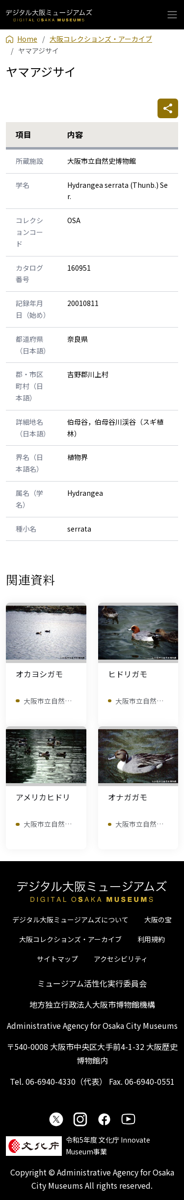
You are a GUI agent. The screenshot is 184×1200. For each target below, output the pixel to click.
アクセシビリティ (121, 959)
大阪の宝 (158, 919)
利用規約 (151, 939)
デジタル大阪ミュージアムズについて (70, 919)
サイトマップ (57, 959)
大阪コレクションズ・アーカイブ (70, 939)
